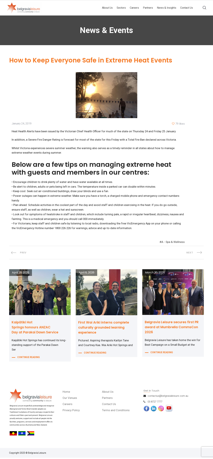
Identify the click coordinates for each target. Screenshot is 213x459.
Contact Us (186, 7)
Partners (148, 7)
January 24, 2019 (21, 124)
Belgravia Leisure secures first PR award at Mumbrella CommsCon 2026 (173, 328)
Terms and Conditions (116, 411)
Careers (134, 7)
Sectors (121, 7)
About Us (107, 7)
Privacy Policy (71, 411)
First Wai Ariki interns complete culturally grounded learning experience (104, 328)
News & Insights (166, 7)
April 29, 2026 (20, 274)
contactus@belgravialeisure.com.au (168, 397)
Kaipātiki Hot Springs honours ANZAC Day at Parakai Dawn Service (36, 328)
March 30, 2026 (155, 274)
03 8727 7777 (155, 403)
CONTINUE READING (28, 359)
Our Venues (70, 399)
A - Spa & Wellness (173, 243)
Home (66, 393)
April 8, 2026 (86, 274)
